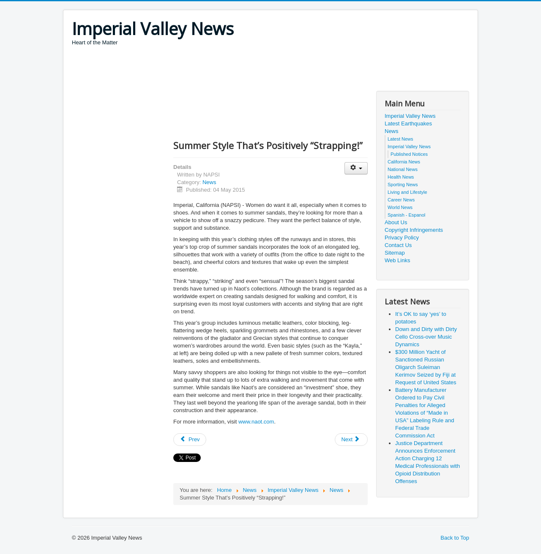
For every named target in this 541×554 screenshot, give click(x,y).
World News (400, 207)
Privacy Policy (402, 237)
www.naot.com (256, 421)
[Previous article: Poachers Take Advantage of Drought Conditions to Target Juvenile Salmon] (189, 439)
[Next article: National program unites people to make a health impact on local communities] (351, 439)
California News (404, 161)
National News (403, 169)
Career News (401, 199)
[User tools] (356, 168)
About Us (396, 222)
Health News (401, 176)
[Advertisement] (226, 70)
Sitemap (395, 253)
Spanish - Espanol (406, 214)
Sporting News (403, 184)
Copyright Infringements (414, 230)
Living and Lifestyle (407, 192)
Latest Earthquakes (408, 123)
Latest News (400, 138)
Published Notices (409, 154)
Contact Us (398, 245)
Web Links (397, 260)
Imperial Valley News (410, 116)
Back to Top (454, 538)
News (209, 182)
